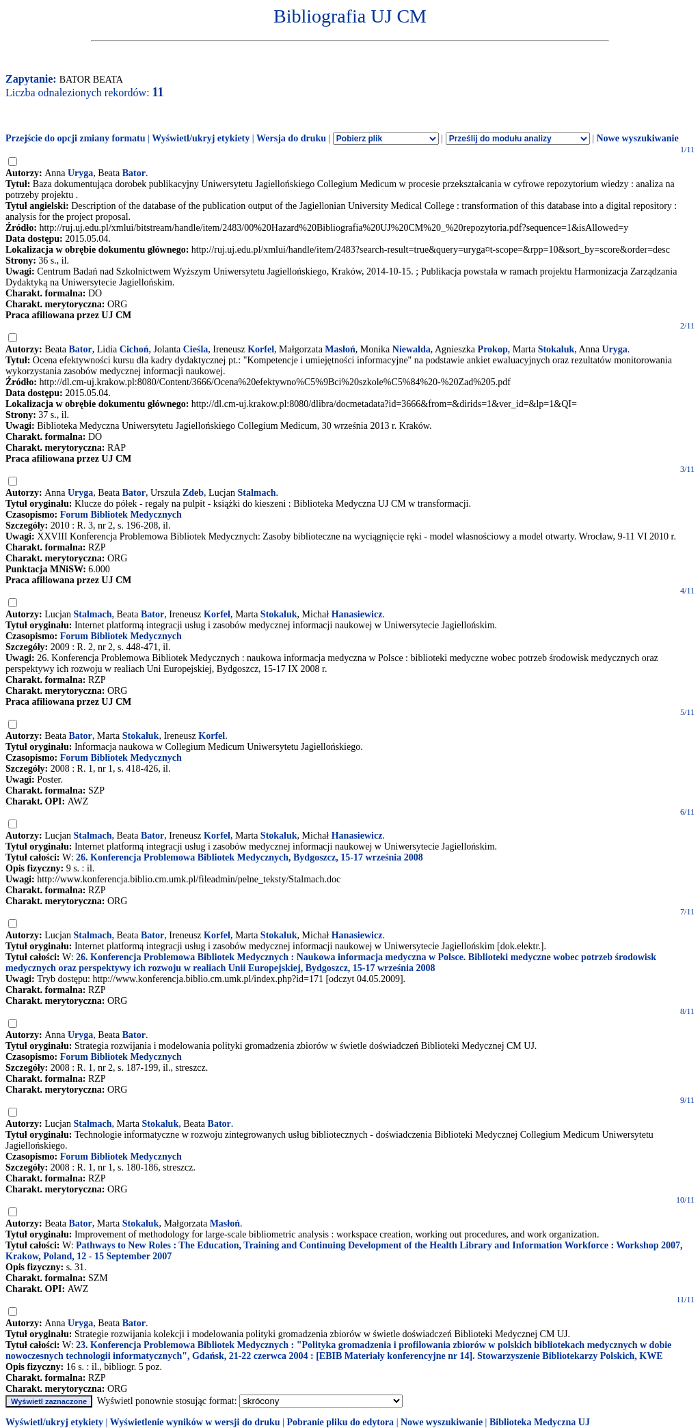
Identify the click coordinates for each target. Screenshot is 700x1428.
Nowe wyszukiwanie (637, 138)
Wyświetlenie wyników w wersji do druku (195, 1422)
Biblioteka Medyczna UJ (539, 1422)
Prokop (493, 349)
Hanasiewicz (357, 614)
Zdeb (193, 493)
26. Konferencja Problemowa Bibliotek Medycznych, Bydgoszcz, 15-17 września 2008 (249, 857)
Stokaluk (556, 349)
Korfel (260, 349)
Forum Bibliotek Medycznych (121, 514)
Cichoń (134, 349)
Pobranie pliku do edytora (340, 1422)
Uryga (80, 173)
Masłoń (340, 349)
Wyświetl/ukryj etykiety (201, 138)
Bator (134, 173)
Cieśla (195, 349)
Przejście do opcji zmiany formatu (75, 138)
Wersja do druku (291, 138)
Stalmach (256, 493)
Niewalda (411, 349)
